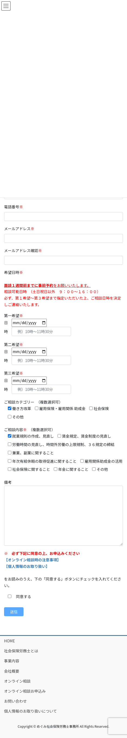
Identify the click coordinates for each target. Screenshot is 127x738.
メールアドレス (21, 228)
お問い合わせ (15, 701)
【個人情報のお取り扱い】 (26, 566)
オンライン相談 (17, 681)
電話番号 (15, 206)
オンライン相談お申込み (25, 691)
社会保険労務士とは (21, 650)
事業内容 (11, 660)
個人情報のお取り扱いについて (30, 711)
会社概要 (11, 671)
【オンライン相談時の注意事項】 (32, 559)
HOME (9, 640)
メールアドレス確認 (25, 250)
